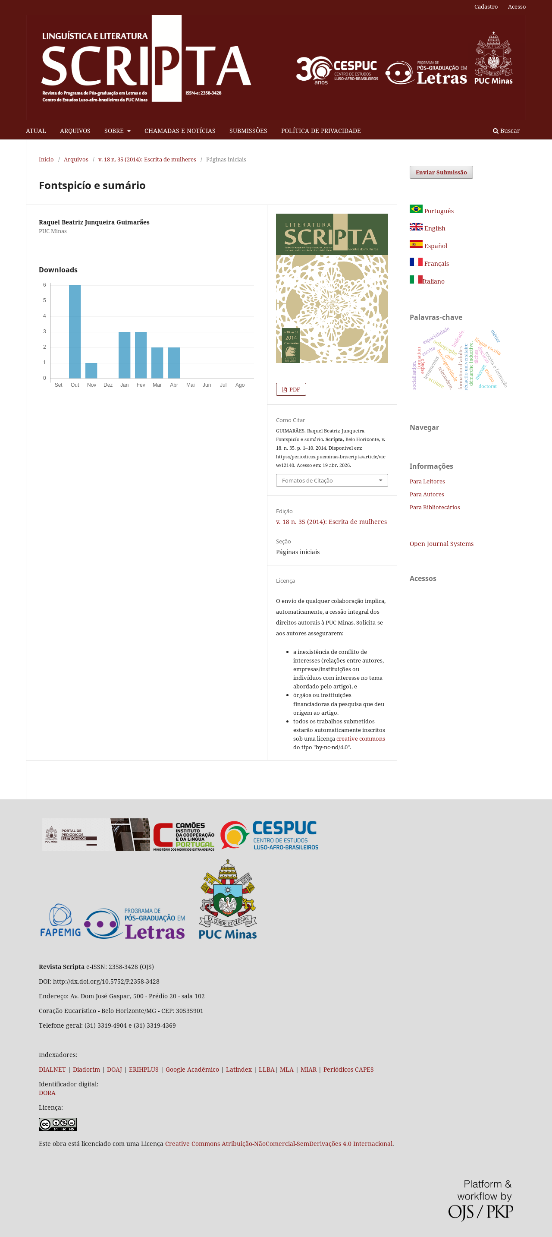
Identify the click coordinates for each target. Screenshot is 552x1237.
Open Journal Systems (442, 544)
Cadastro (486, 6)
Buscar (506, 130)
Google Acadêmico (192, 1069)
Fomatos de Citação (307, 480)
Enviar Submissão (441, 172)
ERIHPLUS (143, 1069)
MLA (287, 1069)
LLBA (267, 1069)
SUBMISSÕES (248, 130)
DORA (47, 1093)
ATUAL (36, 130)
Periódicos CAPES (348, 1069)
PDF (294, 389)
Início (46, 159)
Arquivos (76, 159)
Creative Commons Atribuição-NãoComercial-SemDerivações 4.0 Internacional (278, 1143)
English (427, 228)
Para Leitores (427, 481)
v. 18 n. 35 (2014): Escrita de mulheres (147, 159)
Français (436, 263)
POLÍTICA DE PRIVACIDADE (321, 130)
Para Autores (427, 494)
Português (432, 211)
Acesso (517, 6)
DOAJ (114, 1069)
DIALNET (52, 1069)
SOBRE (114, 130)
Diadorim (86, 1069)
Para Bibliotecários (435, 507)
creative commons (360, 738)
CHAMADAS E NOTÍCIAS (180, 130)
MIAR (309, 1069)
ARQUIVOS (75, 130)
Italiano (427, 281)
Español (428, 246)
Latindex (239, 1069)
